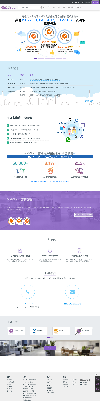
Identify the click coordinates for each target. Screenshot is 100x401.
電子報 (65, 382)
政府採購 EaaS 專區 (28, 391)
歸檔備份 (9, 384)
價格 (55, 7)
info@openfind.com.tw (72, 303)
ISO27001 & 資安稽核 (29, 384)
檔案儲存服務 (27, 400)
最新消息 (65, 380)
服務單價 (49, 382)
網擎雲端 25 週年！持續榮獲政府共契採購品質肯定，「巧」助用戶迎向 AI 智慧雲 (52, 87)
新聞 (65, 7)
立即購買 (50, 348)
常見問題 (49, 388)
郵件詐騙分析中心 (28, 389)
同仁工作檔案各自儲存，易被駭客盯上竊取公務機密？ (45, 79)
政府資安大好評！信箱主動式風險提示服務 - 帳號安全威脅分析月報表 (49, 83)
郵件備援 (9, 391)
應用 (49, 7)
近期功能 (74, 380)
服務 (44, 7)
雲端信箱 (9, 380)
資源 (60, 7)
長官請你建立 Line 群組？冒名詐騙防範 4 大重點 (43, 91)
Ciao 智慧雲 (71, 7)
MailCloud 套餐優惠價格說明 (83, 215)
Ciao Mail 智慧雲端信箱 (30, 380)
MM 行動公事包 (27, 398)
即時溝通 (9, 386)
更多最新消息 (89, 101)
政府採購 (87, 2)
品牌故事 (78, 7)
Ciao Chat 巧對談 (28, 382)
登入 (83, 2)
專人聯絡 (74, 382)
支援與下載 (50, 390)
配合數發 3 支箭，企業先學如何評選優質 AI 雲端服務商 (45, 95)
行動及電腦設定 (51, 392)
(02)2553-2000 (27, 303)
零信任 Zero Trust (28, 386)
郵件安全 (9, 389)
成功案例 (65, 384)
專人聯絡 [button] (95, 2)
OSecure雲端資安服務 (29, 393)
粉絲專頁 (84, 382)
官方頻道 (84, 384)
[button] (7, 35)
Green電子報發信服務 (29, 395)
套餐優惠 (49, 380)
